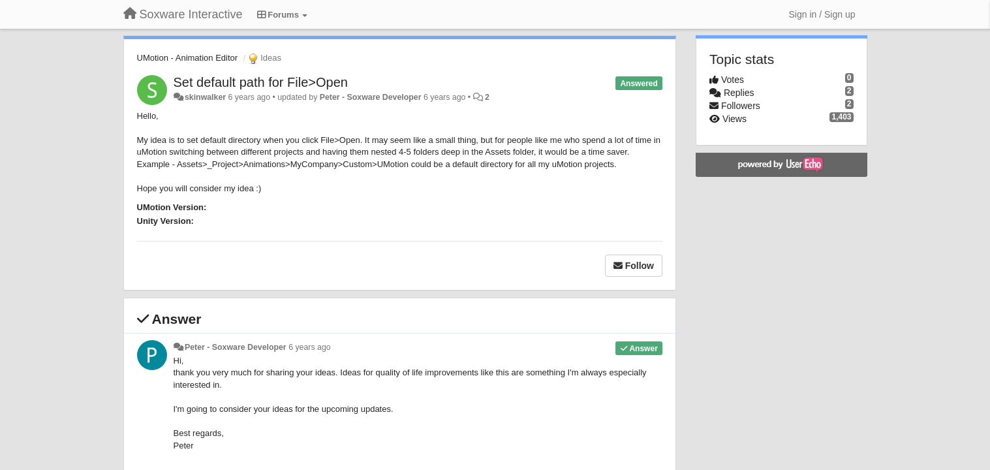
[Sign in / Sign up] (822, 14)
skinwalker (205, 97)
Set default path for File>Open (261, 82)
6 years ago (309, 347)
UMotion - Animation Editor (187, 58)
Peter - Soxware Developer (371, 97)
